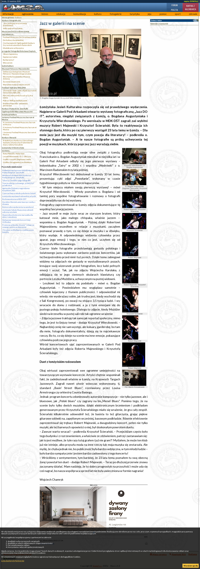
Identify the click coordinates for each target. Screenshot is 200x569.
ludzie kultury (8, 66)
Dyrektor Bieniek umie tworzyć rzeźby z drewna (18, 203)
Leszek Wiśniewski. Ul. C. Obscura (17, 156)
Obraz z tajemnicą (10, 54)
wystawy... (6, 151)
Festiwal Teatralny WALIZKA (14, 88)
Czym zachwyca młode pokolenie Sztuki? (19, 193)
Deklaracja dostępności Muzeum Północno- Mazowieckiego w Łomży (17, 73)
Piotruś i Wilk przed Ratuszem (15, 101)
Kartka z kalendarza (190, 7)
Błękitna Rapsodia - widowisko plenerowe (15, 104)
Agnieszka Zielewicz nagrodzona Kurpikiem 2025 (15, 189)
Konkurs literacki (9, 138)
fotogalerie (116, 14)
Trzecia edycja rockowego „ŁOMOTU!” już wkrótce (18, 184)
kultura (97, 14)
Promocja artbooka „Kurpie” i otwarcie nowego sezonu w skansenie (18, 226)
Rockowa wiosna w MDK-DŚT (14, 199)
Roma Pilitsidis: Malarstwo (13, 154)
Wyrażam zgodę (191, 565)
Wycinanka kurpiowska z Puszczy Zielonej (16, 78)
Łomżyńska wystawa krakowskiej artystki (19, 196)
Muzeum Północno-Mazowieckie (15, 69)
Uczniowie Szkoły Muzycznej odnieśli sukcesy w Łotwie (17, 211)
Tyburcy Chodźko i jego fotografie (16, 180)
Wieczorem (7, 63)
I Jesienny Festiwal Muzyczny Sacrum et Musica (19, 133)
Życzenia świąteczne (11, 82)
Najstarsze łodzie (10, 57)
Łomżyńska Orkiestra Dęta (13, 148)
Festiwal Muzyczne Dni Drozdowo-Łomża (19, 37)
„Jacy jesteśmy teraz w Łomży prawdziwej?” (15, 24)
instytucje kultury (9, 114)
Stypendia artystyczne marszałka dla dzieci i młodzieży (17, 216)
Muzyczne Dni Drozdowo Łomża (15, 31)
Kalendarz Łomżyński (159, 24)
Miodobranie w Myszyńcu (13, 48)
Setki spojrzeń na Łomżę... (13, 28)
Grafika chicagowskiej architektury (17, 162)
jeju (149, 14)
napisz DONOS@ (191, 1)
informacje (8, 14)
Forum (174, 5)
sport (178, 14)
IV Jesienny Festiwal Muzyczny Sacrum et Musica (19, 123)
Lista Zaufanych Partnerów (12, 560)
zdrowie (193, 14)
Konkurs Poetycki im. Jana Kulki (15, 109)
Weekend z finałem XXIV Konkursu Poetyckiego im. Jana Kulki (16, 176)
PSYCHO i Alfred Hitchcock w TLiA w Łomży (18, 97)
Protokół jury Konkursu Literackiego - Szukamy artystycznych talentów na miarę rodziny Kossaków (18, 142)
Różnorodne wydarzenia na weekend (18, 207)
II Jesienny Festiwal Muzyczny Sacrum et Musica (20, 128)
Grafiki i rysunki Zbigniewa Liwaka (17, 159)
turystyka (135, 14)
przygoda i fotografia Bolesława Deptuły (19, 51)
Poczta (174, 9)
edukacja (60, 14)
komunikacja (79, 14)
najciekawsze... (8, 34)
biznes (45, 14)
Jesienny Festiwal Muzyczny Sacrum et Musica (18, 118)
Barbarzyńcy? (8, 60)
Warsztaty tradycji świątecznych (16, 85)
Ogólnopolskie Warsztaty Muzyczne (17, 112)
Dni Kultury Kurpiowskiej (13, 40)
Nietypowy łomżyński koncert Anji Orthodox (16, 221)
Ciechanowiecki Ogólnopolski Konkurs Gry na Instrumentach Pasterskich (19, 44)
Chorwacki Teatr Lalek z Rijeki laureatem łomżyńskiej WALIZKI (20, 92)
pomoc (163, 14)
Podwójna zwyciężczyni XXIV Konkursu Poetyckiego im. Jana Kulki (18, 171)
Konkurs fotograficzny (11, 20)
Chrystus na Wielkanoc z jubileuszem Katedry (18, 231)
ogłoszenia (27, 14)
